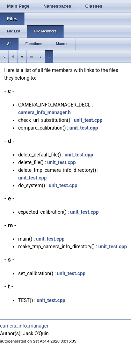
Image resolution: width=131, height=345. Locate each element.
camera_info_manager (24, 326)
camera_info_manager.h (44, 112)
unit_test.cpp (88, 120)
